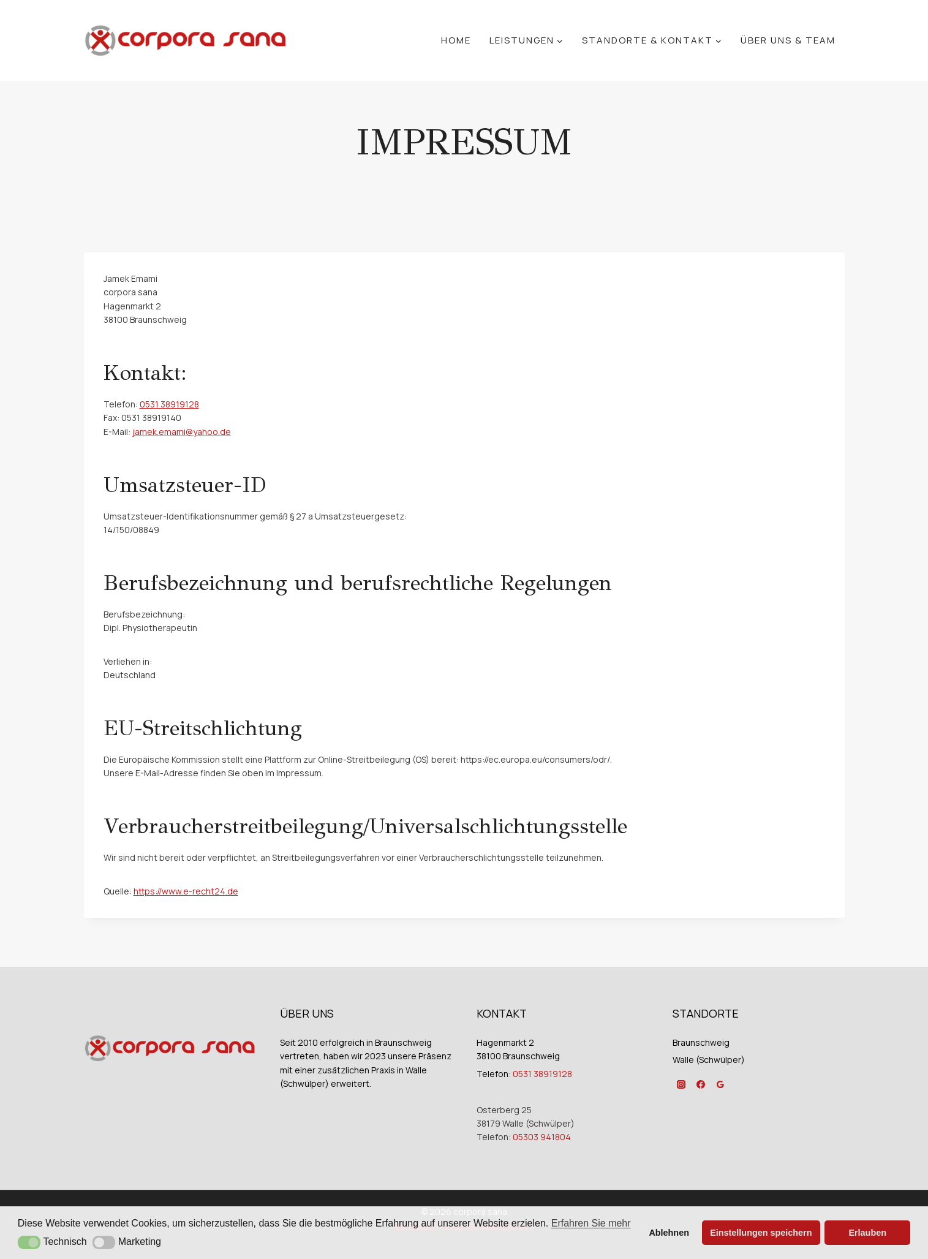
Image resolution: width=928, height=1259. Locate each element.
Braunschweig (701, 1042)
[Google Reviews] (720, 1084)
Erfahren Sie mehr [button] (591, 1223)
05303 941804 (542, 1137)
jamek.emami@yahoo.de (181, 431)
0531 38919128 (169, 404)
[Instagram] (681, 1084)
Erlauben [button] (867, 1233)
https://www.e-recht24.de (186, 891)
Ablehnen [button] (669, 1233)
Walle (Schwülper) (709, 1059)
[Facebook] (700, 1084)
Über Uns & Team (788, 40)
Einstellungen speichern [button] (761, 1233)
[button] (29, 1242)
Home (456, 40)
